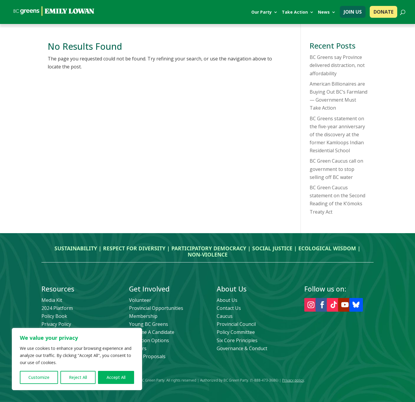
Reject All (78, 377)
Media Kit (51, 300)
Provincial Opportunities (156, 308)
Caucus (225, 316)
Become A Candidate (151, 332)
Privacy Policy (56, 324)
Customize (38, 377)
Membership (143, 316)
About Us (227, 300)
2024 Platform (57, 308)
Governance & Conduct (242, 348)
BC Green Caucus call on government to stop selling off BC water (336, 169)
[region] (77, 359)
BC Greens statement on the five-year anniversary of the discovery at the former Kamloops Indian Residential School (337, 134)
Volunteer (140, 300)
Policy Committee (236, 332)
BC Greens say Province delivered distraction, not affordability (337, 65)
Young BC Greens (148, 324)
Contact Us (229, 308)
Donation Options (149, 340)
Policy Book (54, 316)
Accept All (116, 377)
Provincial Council (236, 324)
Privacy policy (293, 380)
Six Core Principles (237, 340)
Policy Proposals (147, 356)
